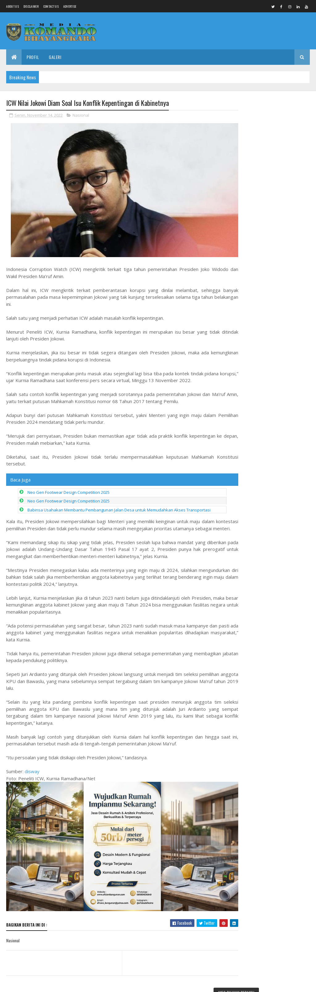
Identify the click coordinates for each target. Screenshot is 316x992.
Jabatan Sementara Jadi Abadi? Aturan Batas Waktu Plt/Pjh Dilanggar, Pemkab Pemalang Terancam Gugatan (272, 506)
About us (12, 6)
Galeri (55, 57)
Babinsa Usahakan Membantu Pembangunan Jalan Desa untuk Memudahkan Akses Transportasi (118, 505)
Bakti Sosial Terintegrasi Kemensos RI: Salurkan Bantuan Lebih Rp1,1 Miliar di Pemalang (274, 126)
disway (32, 773)
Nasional (81, 115)
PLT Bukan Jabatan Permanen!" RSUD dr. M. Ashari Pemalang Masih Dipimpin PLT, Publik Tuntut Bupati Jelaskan (274, 549)
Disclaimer (31, 6)
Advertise (70, 6)
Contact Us (51, 6)
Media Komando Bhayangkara (61, 983)
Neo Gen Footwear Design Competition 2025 (68, 487)
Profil (33, 57)
